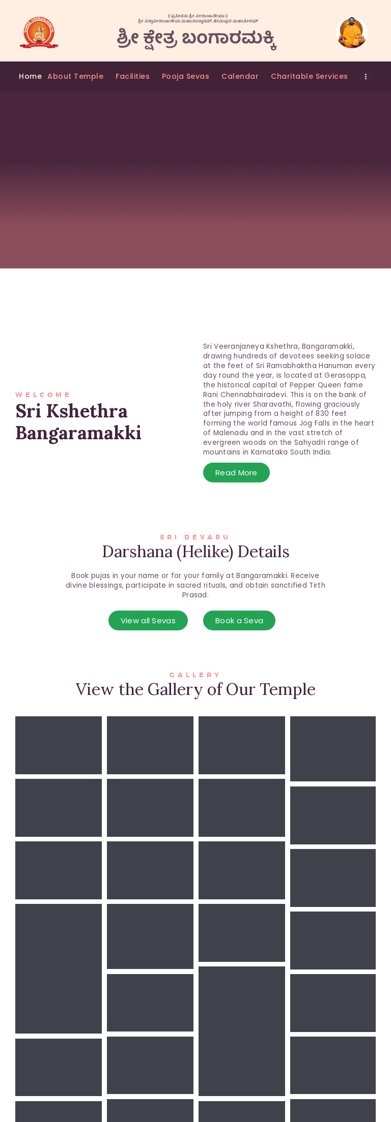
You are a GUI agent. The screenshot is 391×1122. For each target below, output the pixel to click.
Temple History (168, 1020)
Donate (154, 1092)
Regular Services (171, 1064)
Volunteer (159, 1049)
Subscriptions (165, 1078)
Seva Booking (165, 1035)
